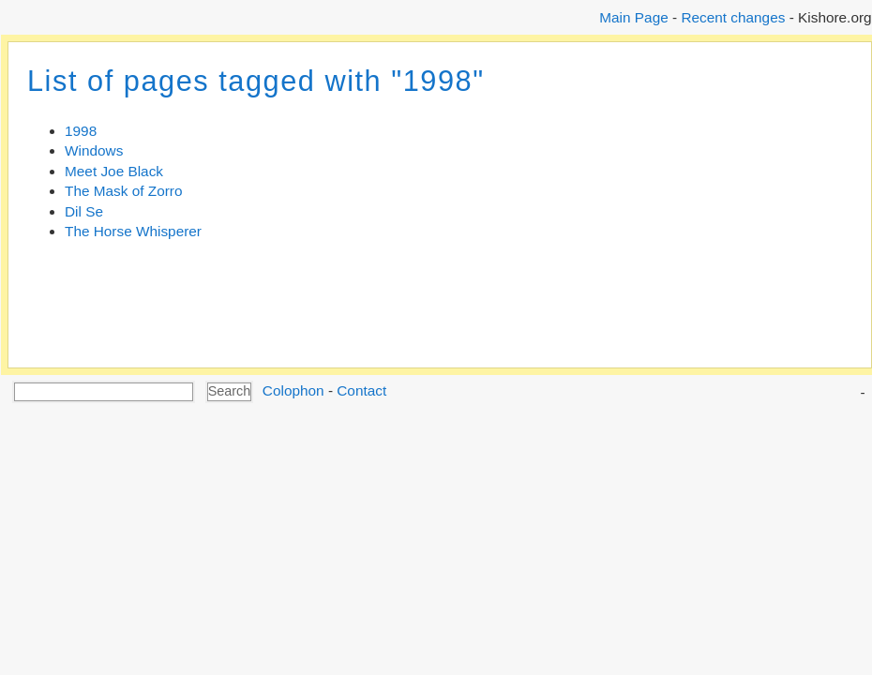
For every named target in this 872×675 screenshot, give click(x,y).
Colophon (293, 390)
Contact (361, 390)
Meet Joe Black (114, 171)
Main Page (633, 17)
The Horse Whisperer (133, 231)
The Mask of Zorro (123, 191)
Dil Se (84, 211)
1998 (81, 131)
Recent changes (733, 17)
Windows (94, 150)
